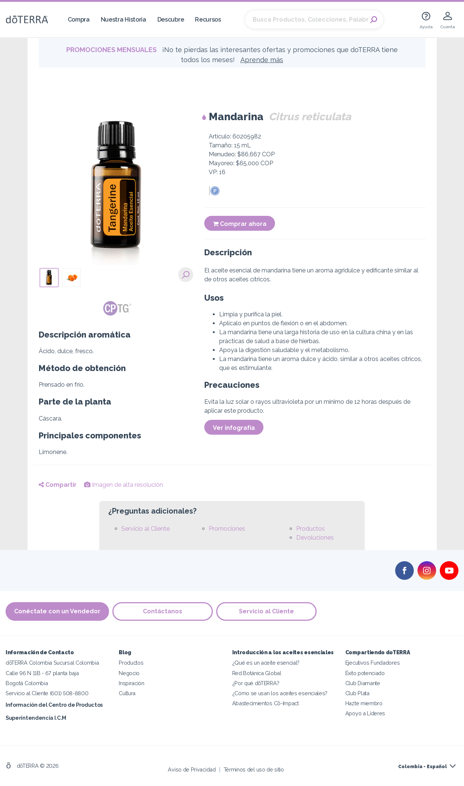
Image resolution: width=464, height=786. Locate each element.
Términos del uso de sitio (254, 769)
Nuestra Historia (123, 19)
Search (374, 19)
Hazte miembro (364, 703)
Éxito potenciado (365, 673)
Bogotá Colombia (27, 683)
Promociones (227, 528)
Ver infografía (234, 427)
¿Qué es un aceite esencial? (266, 662)
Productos (310, 528)
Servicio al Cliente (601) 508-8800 (47, 693)
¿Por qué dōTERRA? (255, 683)
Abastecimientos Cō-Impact (265, 703)
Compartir (58, 484)
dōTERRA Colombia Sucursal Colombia (52, 662)
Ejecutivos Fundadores (372, 662)
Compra (79, 19)
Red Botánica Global (256, 673)
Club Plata (357, 693)
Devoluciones (315, 537)
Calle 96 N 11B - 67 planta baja (42, 673)
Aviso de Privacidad (191, 769)
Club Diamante (362, 683)
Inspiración (131, 683)
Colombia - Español (422, 766)
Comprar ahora (239, 223)
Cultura (127, 693)
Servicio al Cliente (145, 528)
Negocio (129, 673)
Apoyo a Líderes (365, 713)
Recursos (208, 19)
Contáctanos (163, 611)
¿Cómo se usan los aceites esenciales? (280, 693)
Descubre (170, 19)
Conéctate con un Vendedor (57, 611)
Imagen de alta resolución (123, 484)
